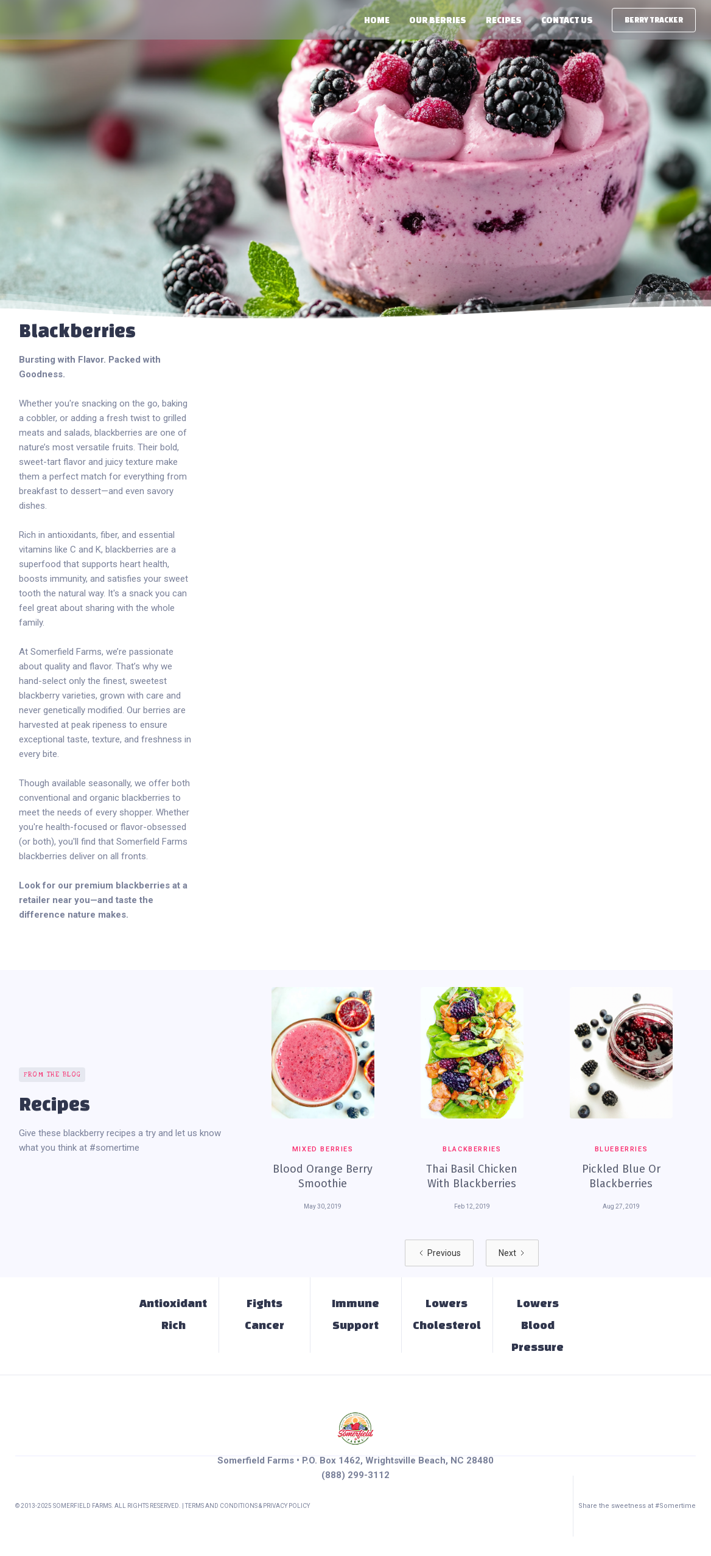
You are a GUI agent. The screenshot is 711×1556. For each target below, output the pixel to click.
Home (377, 20)
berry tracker (654, 20)
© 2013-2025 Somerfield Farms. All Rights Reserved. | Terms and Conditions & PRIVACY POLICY (162, 1505)
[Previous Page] (439, 1253)
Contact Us (567, 20)
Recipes (504, 20)
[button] (437, 20)
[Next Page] (512, 1253)
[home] (14, 20)
